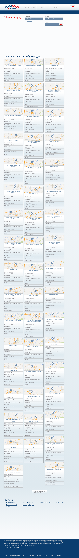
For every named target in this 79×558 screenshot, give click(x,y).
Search (43, 7)
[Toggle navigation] (72, 7)
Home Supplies (10, 502)
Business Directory (30, 7)
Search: (46, 22)
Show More (40, 491)
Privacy (46, 555)
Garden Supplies (59, 502)
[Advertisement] (41, 39)
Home (5, 555)
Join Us (56, 7)
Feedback (58, 555)
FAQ (52, 555)
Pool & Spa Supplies (28, 505)
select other (29, 21)
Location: (47, 16)
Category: (27, 16)
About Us (38, 555)
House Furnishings (28, 502)
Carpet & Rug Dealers (45, 502)
